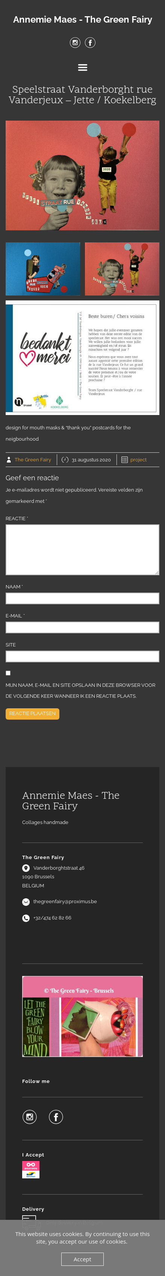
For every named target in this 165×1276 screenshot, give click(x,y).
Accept (82, 1259)
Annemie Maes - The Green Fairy (82, 19)
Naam (14, 587)
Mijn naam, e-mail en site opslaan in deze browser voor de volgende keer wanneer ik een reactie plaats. (80, 690)
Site (11, 645)
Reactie (17, 518)
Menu (82, 67)
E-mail (15, 616)
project (138, 460)
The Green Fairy (33, 460)
